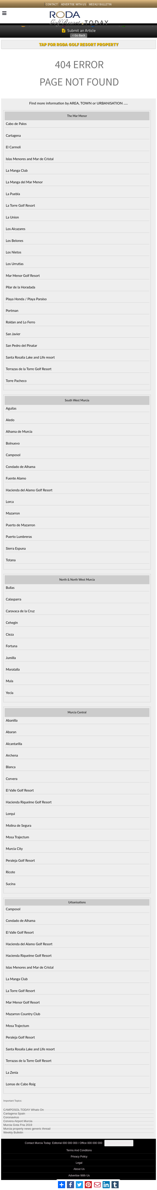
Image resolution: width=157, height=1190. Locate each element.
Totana (11, 560)
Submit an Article (79, 30)
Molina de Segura (18, 825)
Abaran (11, 732)
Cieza (10, 634)
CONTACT (52, 4)
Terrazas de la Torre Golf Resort (29, 369)
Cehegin (12, 623)
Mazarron (13, 513)
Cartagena (13, 135)
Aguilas (11, 408)
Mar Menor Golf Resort (23, 276)
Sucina (10, 884)
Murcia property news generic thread (26, 1128)
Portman (12, 310)
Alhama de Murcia (19, 431)
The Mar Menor (77, 116)
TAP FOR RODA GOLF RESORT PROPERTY (78, 44)
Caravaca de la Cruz (20, 611)
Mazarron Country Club (23, 1014)
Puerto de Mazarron (20, 525)
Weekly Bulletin (13, 1132)
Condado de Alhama (20, 467)
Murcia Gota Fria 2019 (17, 1124)
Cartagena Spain (14, 1113)
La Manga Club (17, 170)
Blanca (11, 767)
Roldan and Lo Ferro (20, 322)
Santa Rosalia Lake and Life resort (30, 357)
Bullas (10, 588)
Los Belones (14, 241)
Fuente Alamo (16, 478)
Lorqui (10, 814)
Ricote (10, 872)
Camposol (13, 455)
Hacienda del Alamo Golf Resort (29, 490)
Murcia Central (77, 712)
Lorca (10, 502)
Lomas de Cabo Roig (20, 1084)
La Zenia (12, 1072)
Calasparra (13, 599)
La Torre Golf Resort (20, 205)
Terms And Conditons (79, 1150)
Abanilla (12, 720)
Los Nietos (13, 252)
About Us (79, 1169)
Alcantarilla (14, 744)
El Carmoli (13, 147)
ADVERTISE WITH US (73, 4)
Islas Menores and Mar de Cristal (30, 159)
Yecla (9, 693)
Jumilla (11, 658)
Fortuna (11, 646)
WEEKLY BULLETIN (100, 4)
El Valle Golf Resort (20, 790)
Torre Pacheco (16, 381)
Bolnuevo (13, 443)
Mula (9, 681)
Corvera (11, 779)
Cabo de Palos (16, 124)
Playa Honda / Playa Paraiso (26, 299)
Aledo (10, 420)
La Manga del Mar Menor (24, 182)
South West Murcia (77, 400)
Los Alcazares (15, 229)
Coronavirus (11, 1117)
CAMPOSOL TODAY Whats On (23, 1109)
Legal (79, 1162)
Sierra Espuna (16, 548)
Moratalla (13, 669)
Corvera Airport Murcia (17, 1120)
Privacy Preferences (119, 1143)
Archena (12, 755)
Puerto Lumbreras (19, 537)
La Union (12, 217)
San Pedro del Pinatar (21, 345)
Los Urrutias (14, 264)
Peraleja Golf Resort (20, 860)
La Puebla (13, 194)
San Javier (13, 334)
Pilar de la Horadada (20, 287)
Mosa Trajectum (17, 837)
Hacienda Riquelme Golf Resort (29, 802)
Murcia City (14, 849)
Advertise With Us (79, 1175)
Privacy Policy (79, 1156)
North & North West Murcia (77, 579)
